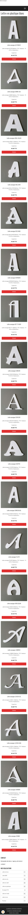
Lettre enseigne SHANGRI (14, 789)
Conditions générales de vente (14, 910)
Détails (14, 59)
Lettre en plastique (14, 886)
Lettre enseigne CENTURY (14, 417)
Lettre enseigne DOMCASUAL (14, 510)
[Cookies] (3, 912)
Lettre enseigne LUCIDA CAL (14, 696)
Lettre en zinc (14, 879)
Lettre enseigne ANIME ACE (14, 92)
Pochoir (14, 901)
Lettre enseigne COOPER (14, 464)
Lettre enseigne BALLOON (14, 185)
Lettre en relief (14, 883)
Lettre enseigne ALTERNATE (14, 45)
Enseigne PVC (14, 890)
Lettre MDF (14, 875)
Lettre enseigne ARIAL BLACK (14, 138)
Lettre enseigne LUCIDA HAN (14, 743)
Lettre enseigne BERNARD (14, 278)
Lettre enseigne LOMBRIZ (14, 650)
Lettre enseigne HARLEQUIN (14, 603)
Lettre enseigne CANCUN (14, 371)
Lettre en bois (14, 872)
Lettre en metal (14, 894)
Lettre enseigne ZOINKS (14, 836)
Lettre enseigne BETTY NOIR (14, 324)
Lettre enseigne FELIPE (14, 557)
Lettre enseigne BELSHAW (14, 231)
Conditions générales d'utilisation (14, 908)
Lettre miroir (14, 897)
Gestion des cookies (14, 913)
